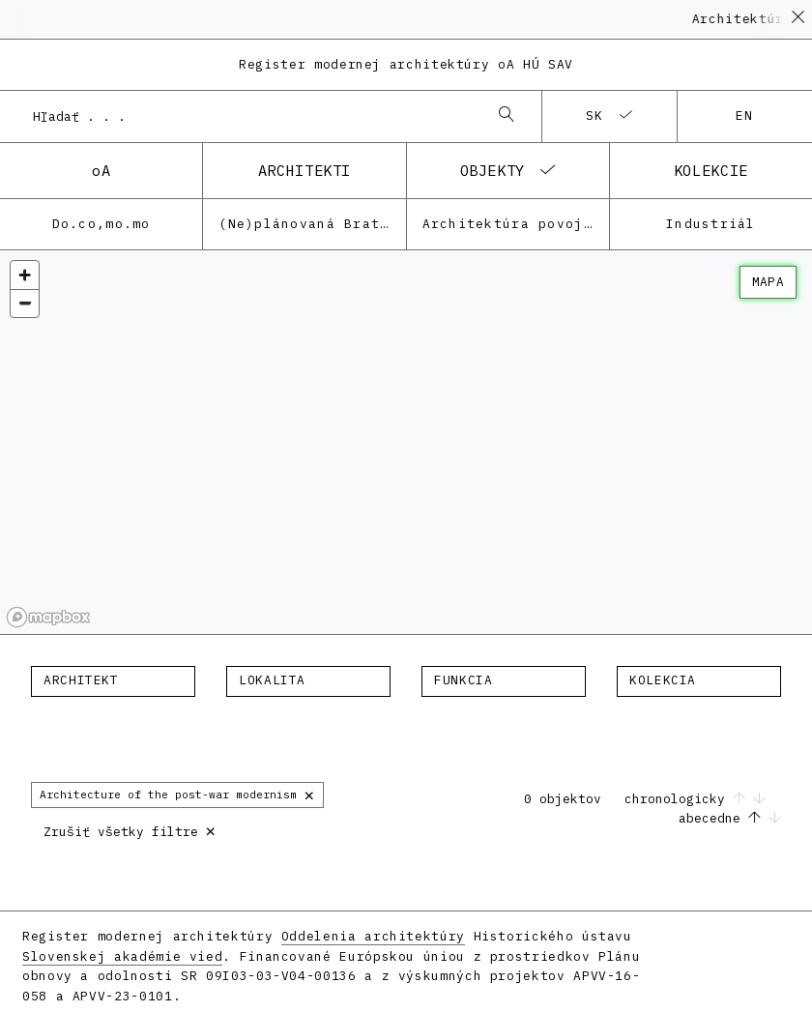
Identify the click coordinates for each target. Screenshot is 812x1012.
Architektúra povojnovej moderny (515, 224)
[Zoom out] (25, 303)
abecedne (730, 818)
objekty (492, 170)
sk (595, 115)
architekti (304, 170)
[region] (406, 442)
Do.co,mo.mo (101, 224)
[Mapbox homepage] (48, 617)
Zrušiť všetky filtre (130, 830)
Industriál (711, 224)
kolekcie (711, 170)
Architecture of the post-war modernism (177, 794)
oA (101, 170)
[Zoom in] (25, 275)
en (745, 115)
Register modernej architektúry (406, 64)
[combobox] (251, 116)
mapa (768, 282)
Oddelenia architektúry (373, 936)
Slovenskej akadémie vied (122, 956)
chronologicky (695, 799)
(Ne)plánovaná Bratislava (311, 224)
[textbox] (113, 680)
